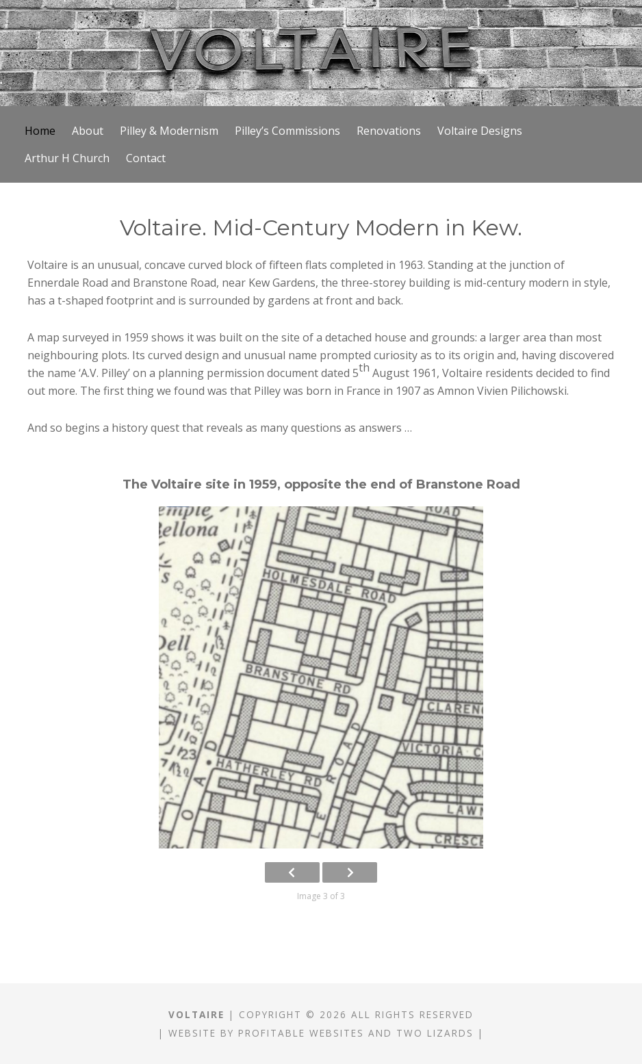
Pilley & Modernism (169, 130)
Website (192, 1032)
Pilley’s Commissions (287, 130)
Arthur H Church (67, 158)
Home (40, 130)
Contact (146, 158)
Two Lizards (435, 1032)
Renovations (389, 130)
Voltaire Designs (479, 130)
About (87, 130)
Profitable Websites (301, 1032)
